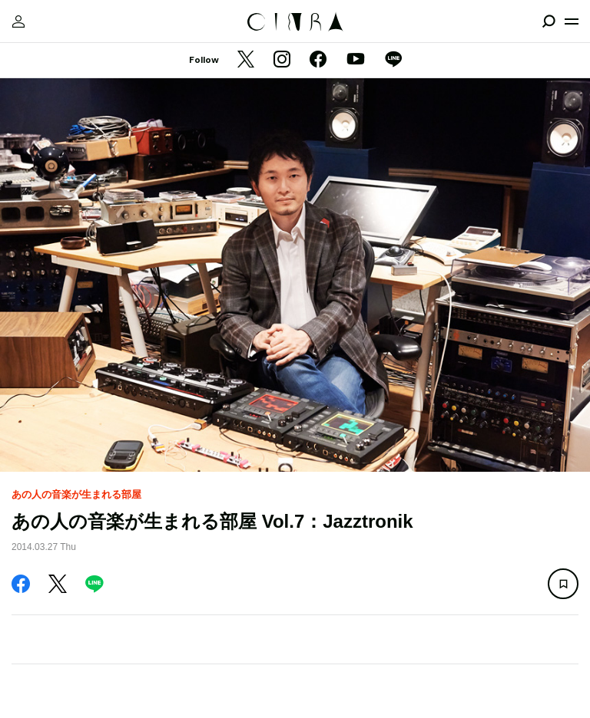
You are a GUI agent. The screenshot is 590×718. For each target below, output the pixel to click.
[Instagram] (281, 61)
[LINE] (393, 61)
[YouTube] (356, 60)
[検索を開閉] (548, 21)
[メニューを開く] (571, 21)
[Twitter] (245, 61)
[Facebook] (318, 61)
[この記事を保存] (563, 583)
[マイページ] (18, 21)
